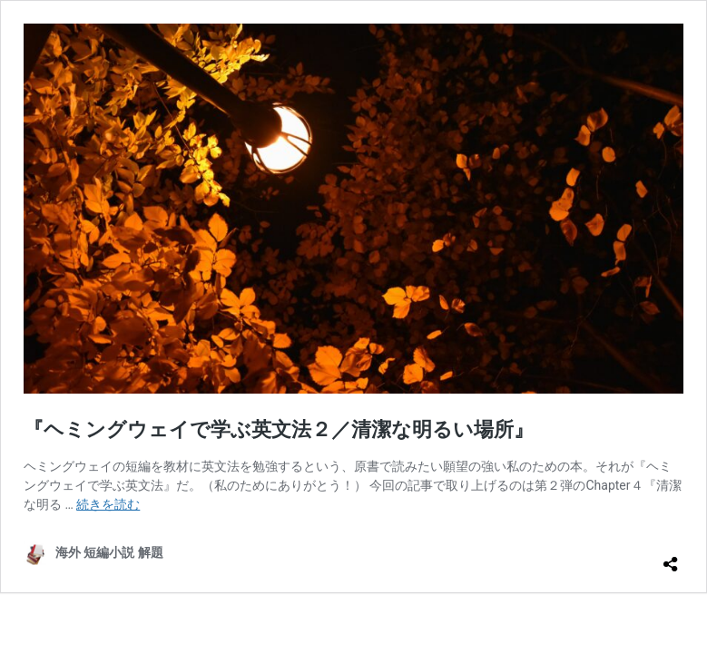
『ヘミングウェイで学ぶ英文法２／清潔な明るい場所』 (279, 429)
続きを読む (108, 504)
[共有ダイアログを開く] (670, 557)
